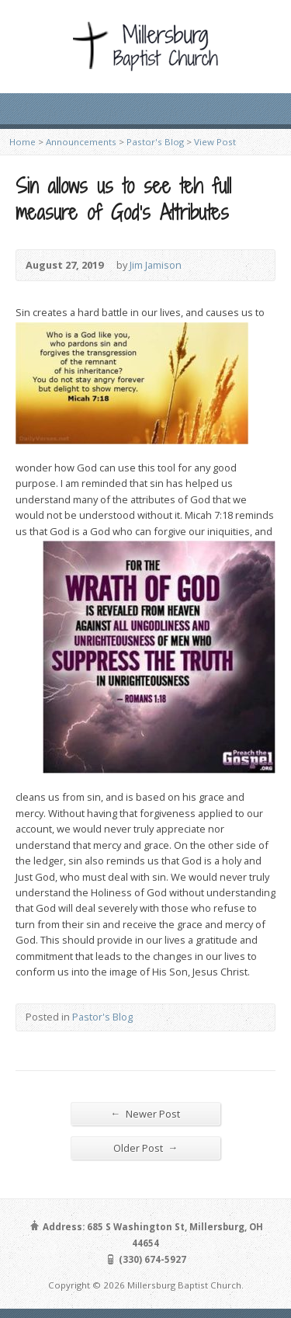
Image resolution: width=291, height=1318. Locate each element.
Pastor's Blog (155, 142)
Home (22, 142)
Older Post (145, 1147)
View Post (215, 142)
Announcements (81, 142)
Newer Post (146, 1113)
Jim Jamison (156, 265)
